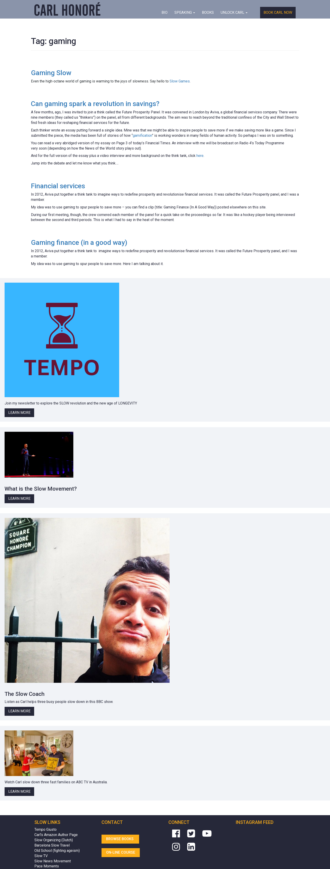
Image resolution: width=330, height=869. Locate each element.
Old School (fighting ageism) (57, 850)
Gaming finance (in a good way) (79, 242)
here (200, 155)
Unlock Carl (234, 12)
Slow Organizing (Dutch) (53, 840)
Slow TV (41, 856)
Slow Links (47, 822)
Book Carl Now (278, 12)
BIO (165, 12)
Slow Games (180, 81)
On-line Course (120, 852)
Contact (112, 822)
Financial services (58, 186)
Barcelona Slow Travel (52, 845)
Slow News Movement (52, 861)
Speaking (184, 12)
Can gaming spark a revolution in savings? (95, 104)
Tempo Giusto (45, 829)
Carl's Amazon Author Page (56, 835)
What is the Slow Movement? (41, 489)
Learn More (19, 412)
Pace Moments (46, 866)
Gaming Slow (51, 73)
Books (208, 12)
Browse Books (120, 839)
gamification (142, 135)
